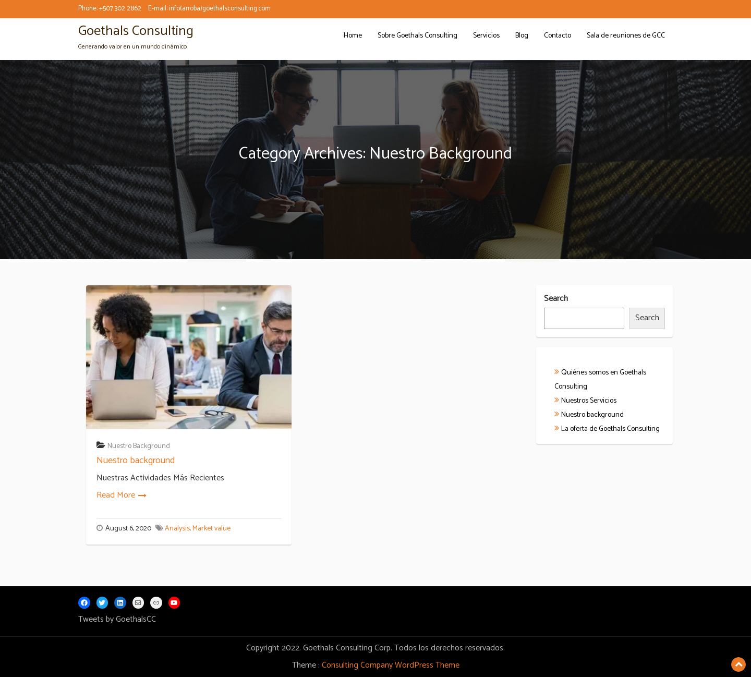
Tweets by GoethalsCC (117, 619)
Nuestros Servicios (588, 401)
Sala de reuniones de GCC (626, 36)
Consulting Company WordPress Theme (390, 665)
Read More (115, 495)
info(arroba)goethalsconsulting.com (220, 8)
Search (556, 299)
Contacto (557, 36)
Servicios (486, 36)
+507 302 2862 (120, 8)
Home (353, 36)
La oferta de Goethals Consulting (610, 429)
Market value (211, 529)
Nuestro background (135, 460)
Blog (521, 36)
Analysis (177, 529)
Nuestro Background (138, 446)
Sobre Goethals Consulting (417, 36)
